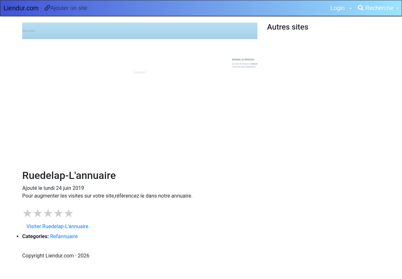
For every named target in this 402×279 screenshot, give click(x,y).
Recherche (375, 8)
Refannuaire (64, 236)
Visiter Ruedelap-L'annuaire (57, 226)
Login (338, 8)
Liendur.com (21, 8)
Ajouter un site (65, 8)
